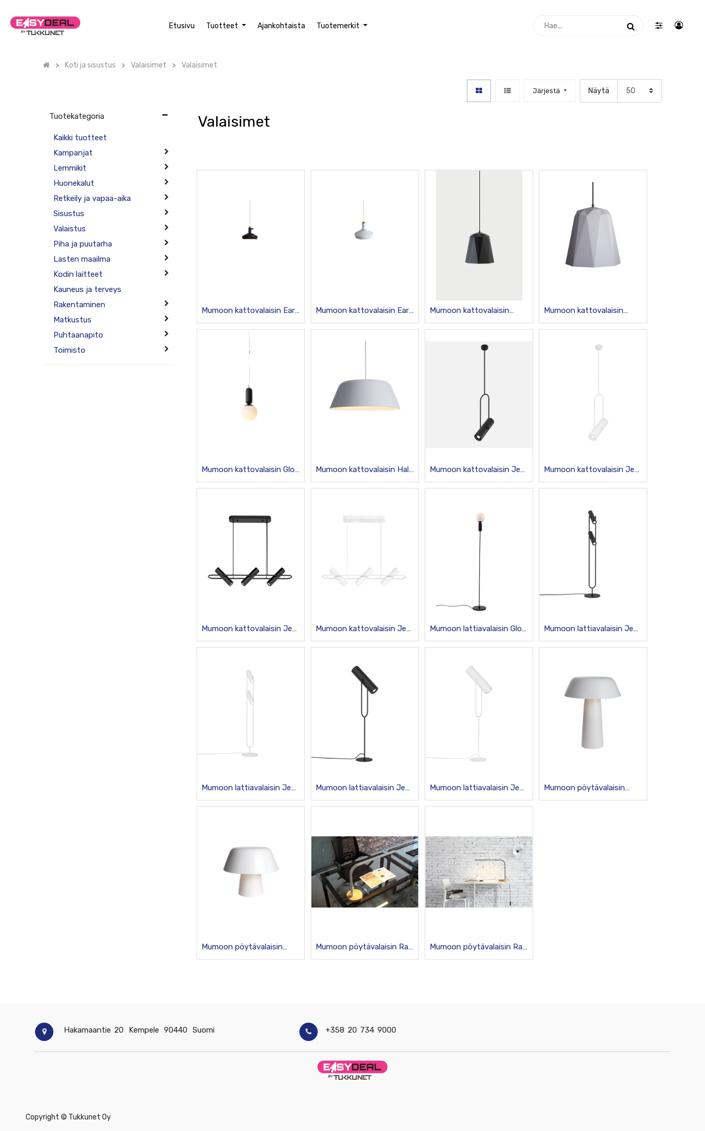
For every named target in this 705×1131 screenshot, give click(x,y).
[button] (549, 91)
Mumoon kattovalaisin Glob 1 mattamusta (250, 470)
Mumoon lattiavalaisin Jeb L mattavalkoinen (477, 788)
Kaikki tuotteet (80, 137)
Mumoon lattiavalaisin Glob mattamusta (478, 629)
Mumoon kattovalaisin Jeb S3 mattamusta (249, 629)
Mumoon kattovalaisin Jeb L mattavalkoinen (591, 470)
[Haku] (631, 25)
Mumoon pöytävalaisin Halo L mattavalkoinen (584, 788)
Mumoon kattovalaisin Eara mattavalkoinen (364, 311)
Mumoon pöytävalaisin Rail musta (477, 947)
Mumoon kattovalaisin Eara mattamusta (250, 311)
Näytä (598, 90)
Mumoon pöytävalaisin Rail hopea (363, 947)
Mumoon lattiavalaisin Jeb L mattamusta (363, 788)
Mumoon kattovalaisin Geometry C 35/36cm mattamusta (469, 311)
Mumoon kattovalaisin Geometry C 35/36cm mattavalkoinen (583, 311)
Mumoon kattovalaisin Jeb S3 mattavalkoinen (363, 629)
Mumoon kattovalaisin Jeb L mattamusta (477, 470)
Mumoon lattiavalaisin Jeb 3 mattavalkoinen (249, 788)
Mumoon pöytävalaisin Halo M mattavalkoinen (243, 947)
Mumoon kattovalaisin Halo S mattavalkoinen (364, 470)
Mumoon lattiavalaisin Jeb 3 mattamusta (591, 629)
